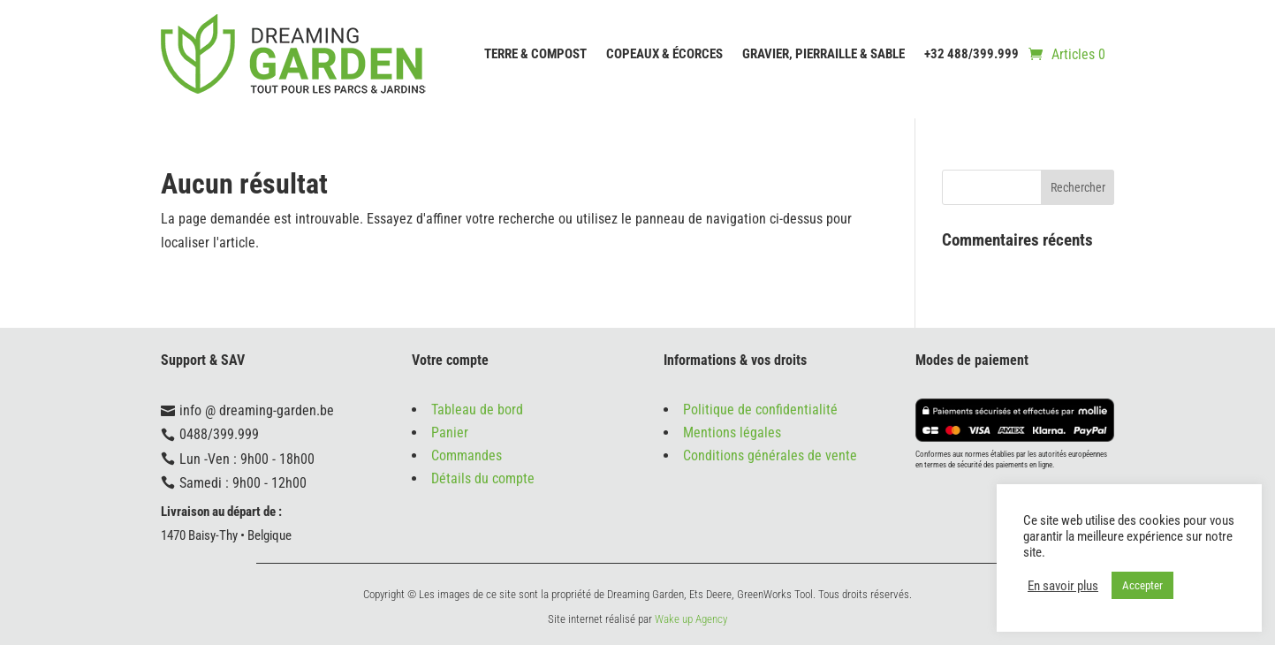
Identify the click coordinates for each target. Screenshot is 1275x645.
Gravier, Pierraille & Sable (823, 54)
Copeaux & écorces (664, 54)
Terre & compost (535, 54)
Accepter (1142, 585)
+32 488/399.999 (971, 54)
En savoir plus (1063, 586)
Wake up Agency (691, 619)
